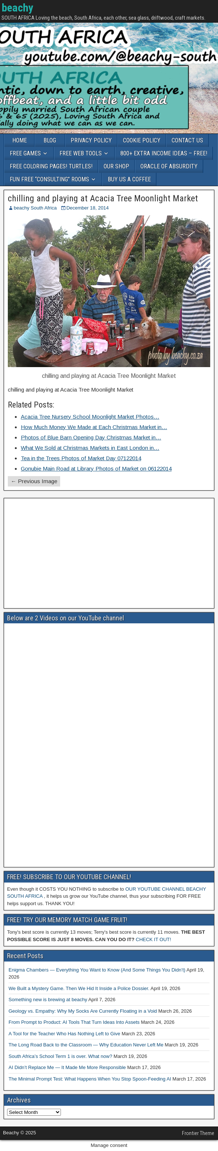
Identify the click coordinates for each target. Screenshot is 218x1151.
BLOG (49, 140)
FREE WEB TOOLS (80, 153)
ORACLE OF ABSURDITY (169, 166)
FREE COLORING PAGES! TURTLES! (51, 166)
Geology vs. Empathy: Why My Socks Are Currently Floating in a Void (83, 1011)
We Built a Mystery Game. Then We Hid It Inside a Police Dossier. (79, 988)
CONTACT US (187, 140)
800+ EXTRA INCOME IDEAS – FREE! (163, 153)
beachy (17, 7)
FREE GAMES (25, 153)
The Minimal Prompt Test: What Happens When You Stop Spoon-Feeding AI (90, 1079)
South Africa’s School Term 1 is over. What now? (60, 1056)
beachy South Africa (35, 208)
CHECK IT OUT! (153, 939)
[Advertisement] (109, 553)
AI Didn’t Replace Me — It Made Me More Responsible (67, 1067)
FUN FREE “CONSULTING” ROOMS (49, 179)
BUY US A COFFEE (129, 179)
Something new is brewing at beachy (48, 999)
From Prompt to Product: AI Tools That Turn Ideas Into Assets (74, 1022)
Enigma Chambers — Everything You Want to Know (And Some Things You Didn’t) (97, 970)
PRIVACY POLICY (91, 140)
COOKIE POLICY (141, 140)
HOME (19, 140)
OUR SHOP (116, 166)
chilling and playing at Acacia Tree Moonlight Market (103, 198)
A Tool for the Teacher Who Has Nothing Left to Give (64, 1033)
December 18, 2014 (87, 208)
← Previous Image (34, 481)
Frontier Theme (198, 1133)
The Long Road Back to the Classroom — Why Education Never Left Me (86, 1045)
